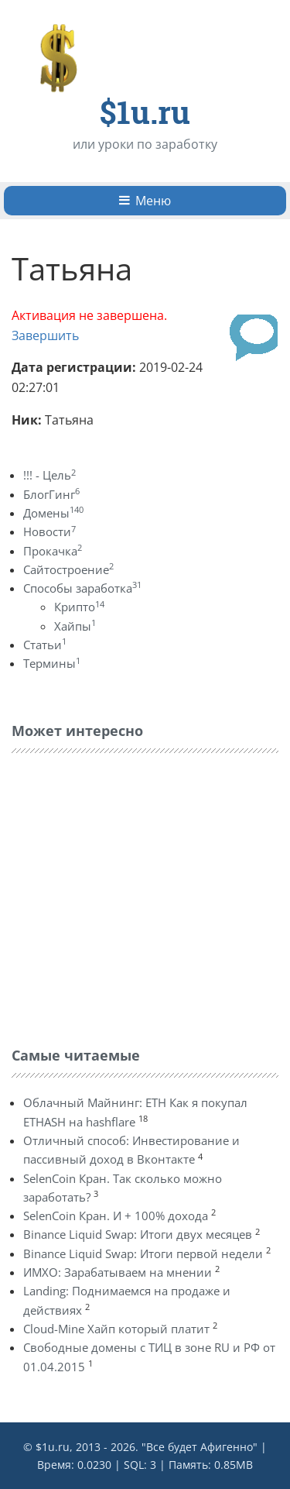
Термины (51, 663)
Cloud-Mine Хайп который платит (116, 1328)
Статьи (45, 644)
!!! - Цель (49, 475)
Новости (49, 531)
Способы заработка (82, 588)
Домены (53, 513)
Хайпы (75, 626)
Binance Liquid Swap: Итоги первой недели (143, 1253)
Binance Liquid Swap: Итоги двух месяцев (137, 1234)
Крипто (79, 606)
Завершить (45, 335)
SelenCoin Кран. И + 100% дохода (115, 1215)
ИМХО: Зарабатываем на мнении (117, 1272)
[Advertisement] (128, 896)
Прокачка (52, 551)
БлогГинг (51, 494)
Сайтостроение (68, 569)
